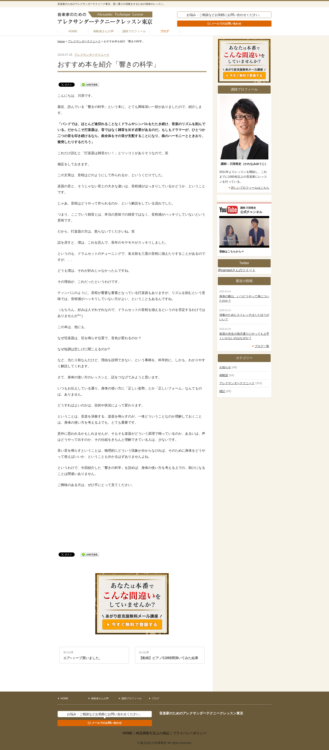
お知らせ (225, 367)
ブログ (164, 31)
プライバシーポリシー (189, 733)
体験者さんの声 (103, 31)
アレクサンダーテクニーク (84, 41)
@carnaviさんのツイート (237, 270)
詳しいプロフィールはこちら (250, 187)
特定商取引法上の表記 (153, 733)
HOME (72, 31)
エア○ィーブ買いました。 (82, 655)
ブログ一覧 (262, 346)
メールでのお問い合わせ (226, 23)
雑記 (222, 391)
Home (61, 41)
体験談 (223, 375)
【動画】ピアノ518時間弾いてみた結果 (168, 655)
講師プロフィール (134, 31)
